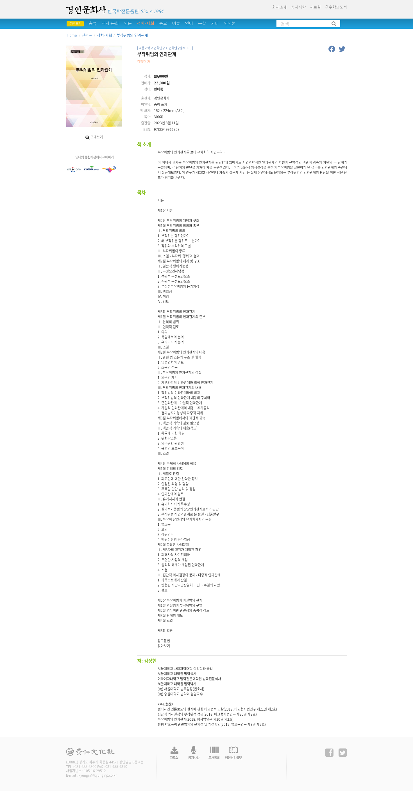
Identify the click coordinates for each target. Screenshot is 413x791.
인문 (128, 23)
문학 (202, 23)
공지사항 (298, 7)
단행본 (87, 35)
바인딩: (146, 104)
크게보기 (94, 137)
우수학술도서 (336, 7)
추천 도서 (75, 23)
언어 (189, 23)
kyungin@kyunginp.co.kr (97, 775)
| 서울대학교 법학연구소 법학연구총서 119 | (165, 48)
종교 (163, 23)
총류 (93, 23)
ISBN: (147, 129)
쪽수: (147, 116)
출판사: (146, 98)
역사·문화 (110, 23)
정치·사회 (145, 23)
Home (72, 35)
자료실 (315, 7)
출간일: (146, 123)
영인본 (230, 23)
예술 (176, 23)
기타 (215, 23)
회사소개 (279, 7)
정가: (147, 76)
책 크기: (145, 110)
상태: (147, 89)
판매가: (146, 83)
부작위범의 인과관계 (132, 35)
